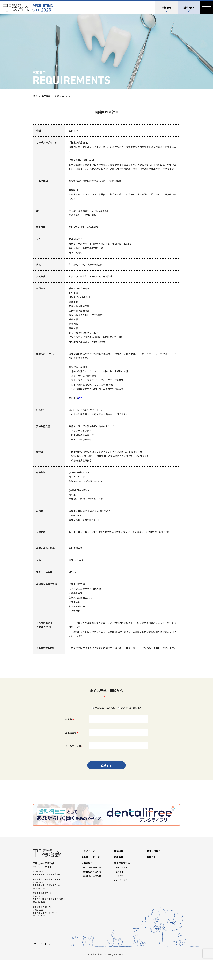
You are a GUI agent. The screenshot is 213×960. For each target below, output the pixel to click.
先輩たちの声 (122, 867)
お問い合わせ (153, 850)
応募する (106, 765)
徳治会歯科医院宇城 (92, 867)
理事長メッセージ (90, 856)
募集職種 (118, 856)
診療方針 (120, 876)
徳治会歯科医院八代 (92, 871)
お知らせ (151, 856)
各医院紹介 (87, 863)
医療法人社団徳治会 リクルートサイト (28, 8)
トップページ (88, 850)
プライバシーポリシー (43, 944)
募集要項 (166, 7)
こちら (81, 397)
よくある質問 (122, 880)
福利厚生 (120, 871)
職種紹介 (188, 7)
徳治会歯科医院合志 (92, 876)
